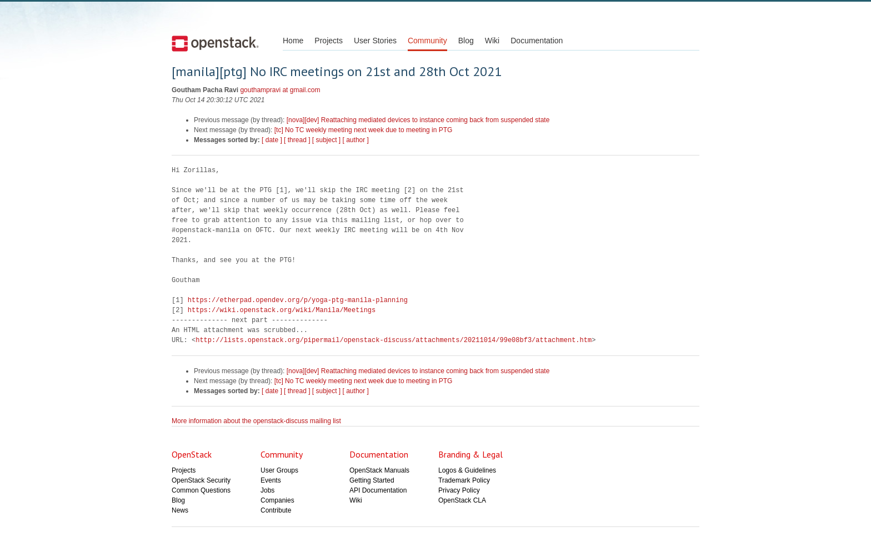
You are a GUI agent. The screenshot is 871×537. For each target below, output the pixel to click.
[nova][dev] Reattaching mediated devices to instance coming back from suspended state (418, 120)
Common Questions (201, 490)
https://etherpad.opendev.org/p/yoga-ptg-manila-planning (298, 300)
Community (427, 40)
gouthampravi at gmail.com (280, 90)
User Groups (279, 470)
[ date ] (272, 140)
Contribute (276, 510)
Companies (277, 500)
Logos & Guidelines (467, 470)
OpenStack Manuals (379, 470)
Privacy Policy (459, 490)
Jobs (267, 490)
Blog (466, 40)
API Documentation (378, 490)
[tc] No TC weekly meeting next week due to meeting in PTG (363, 130)
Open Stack (215, 43)
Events (271, 480)
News (180, 510)
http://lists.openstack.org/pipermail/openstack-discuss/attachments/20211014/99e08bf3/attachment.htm (394, 340)
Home (293, 40)
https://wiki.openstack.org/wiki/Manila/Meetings (282, 310)
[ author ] (356, 140)
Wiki (492, 40)
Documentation (536, 40)
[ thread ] (297, 140)
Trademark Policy (464, 480)
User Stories (375, 40)
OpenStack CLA (462, 500)
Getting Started (371, 480)
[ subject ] (326, 140)
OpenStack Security (201, 480)
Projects (328, 40)
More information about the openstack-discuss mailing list (256, 421)
